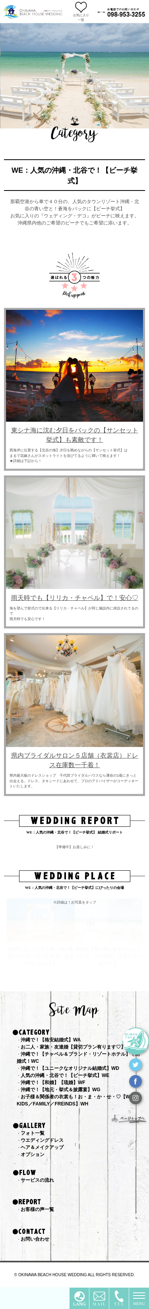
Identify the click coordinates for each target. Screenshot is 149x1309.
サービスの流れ (37, 1180)
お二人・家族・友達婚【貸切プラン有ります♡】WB (77, 1047)
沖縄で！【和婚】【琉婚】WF (53, 1082)
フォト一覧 (33, 1133)
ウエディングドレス (42, 1140)
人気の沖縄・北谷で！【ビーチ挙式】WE (65, 1075)
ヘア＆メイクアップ (42, 1147)
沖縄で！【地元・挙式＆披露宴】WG (61, 1089)
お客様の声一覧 (37, 1209)
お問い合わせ (35, 1239)
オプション (33, 1154)
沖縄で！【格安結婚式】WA (51, 1040)
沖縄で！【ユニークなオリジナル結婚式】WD (70, 1068)
